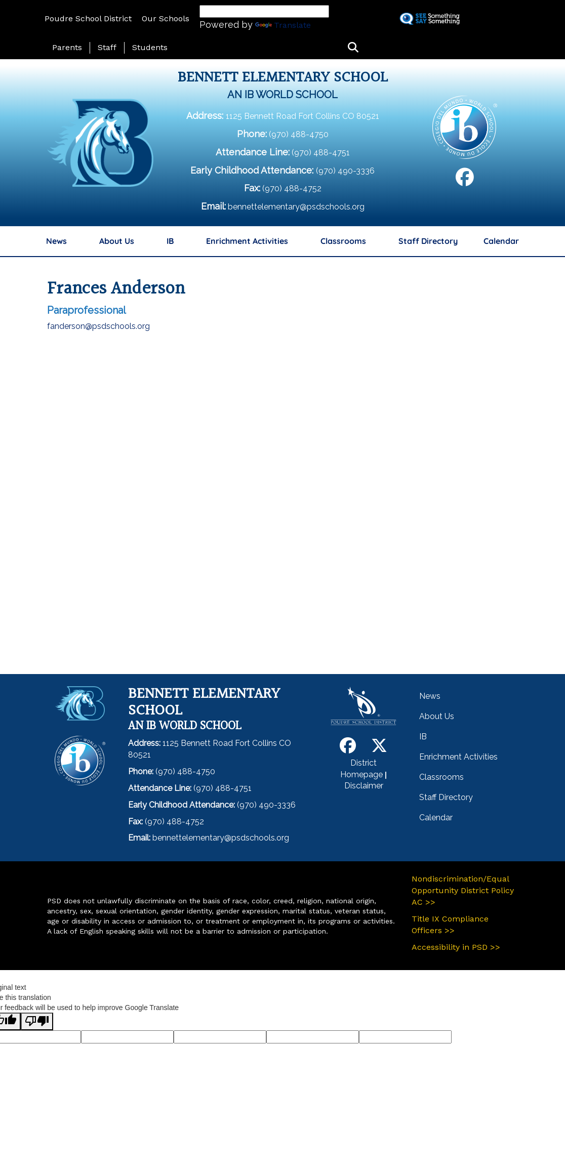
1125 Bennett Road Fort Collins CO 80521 (302, 116)
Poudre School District (88, 18)
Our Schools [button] (165, 18)
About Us (116, 241)
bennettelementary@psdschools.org (296, 207)
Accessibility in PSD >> (456, 947)
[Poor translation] (37, 1021)
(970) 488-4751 (321, 152)
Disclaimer (363, 785)
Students (150, 47)
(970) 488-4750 (299, 134)
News (56, 241)
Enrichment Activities (247, 241)
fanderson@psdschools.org (98, 326)
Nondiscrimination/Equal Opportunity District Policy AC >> (463, 890)
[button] (353, 48)
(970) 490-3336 (345, 171)
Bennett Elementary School (283, 78)
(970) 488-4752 (291, 188)
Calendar (501, 241)
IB (170, 241)
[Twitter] (379, 748)
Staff (107, 47)
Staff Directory (428, 241)
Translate (283, 25)
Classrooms (343, 241)
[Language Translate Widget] (264, 11)
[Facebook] (465, 181)
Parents (67, 47)
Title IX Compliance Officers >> (450, 924)
